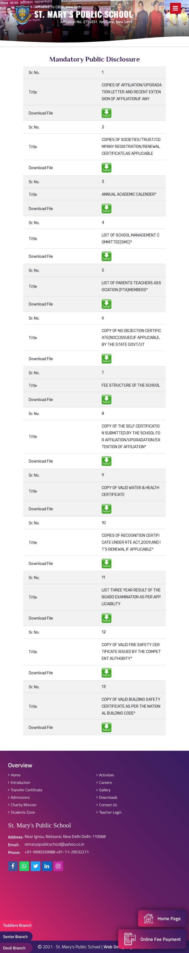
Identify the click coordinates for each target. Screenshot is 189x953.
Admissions (19, 797)
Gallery (103, 790)
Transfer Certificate (25, 790)
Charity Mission (22, 805)
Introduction (19, 782)
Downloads (106, 797)
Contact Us (106, 805)
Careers (104, 782)
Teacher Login (109, 812)
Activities (105, 775)
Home (14, 775)
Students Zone (21, 812)
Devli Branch (14, 948)
